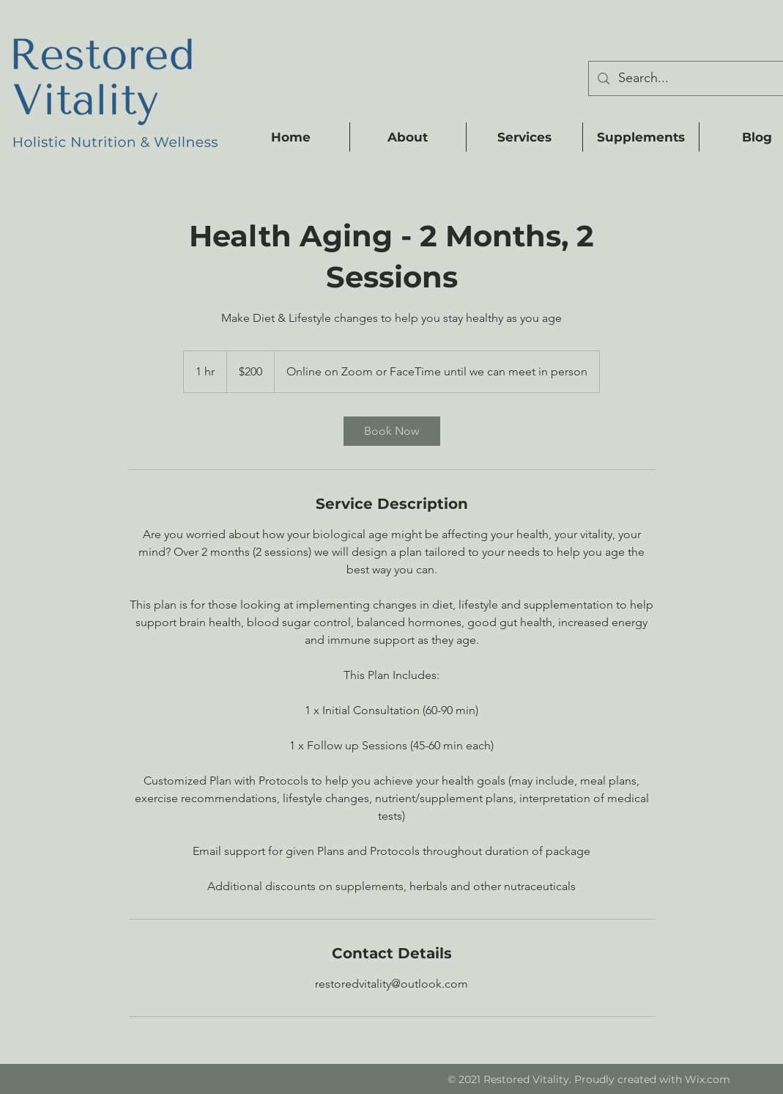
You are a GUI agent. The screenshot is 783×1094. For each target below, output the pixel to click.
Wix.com (707, 1079)
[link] (392, 431)
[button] (407, 137)
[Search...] (700, 78)
